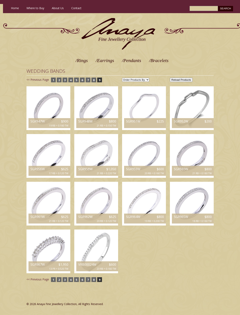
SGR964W (133, 217)
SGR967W (37, 264)
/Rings (81, 60)
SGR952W (181, 121)
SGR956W (37, 169)
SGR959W (133, 169)
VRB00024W (87, 264)
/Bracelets (158, 60)
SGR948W (85, 121)
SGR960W (181, 169)
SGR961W (37, 217)
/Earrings (105, 60)
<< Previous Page (37, 80)
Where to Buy (35, 8)
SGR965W (181, 217)
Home (15, 8)
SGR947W (37, 121)
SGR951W (133, 121)
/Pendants (131, 60)
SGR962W (85, 217)
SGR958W (85, 169)
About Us (58, 8)
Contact (76, 8)
